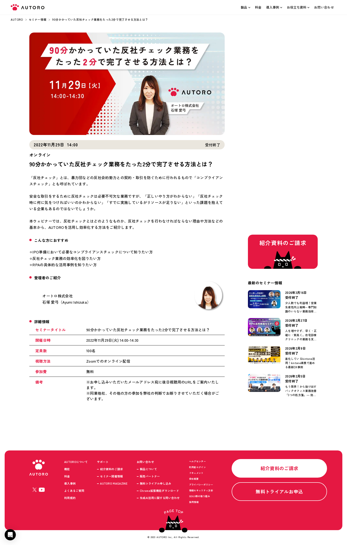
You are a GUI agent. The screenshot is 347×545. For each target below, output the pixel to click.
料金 (258, 7)
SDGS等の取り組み (199, 496)
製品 (244, 7)
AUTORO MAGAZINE (113, 483)
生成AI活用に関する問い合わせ (160, 498)
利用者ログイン (197, 467)
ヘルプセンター (197, 461)
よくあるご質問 (74, 490)
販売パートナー (150, 476)
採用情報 (194, 502)
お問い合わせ (324, 7)
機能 (67, 469)
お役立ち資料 (296, 7)
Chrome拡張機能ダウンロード (159, 490)
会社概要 (194, 478)
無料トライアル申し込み (155, 483)
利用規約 (70, 498)
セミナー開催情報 (111, 476)
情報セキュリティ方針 (201, 490)
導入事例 (272, 7)
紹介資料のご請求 (111, 469)
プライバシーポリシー (201, 484)
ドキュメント (196, 473)
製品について (148, 469)
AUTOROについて (76, 462)
